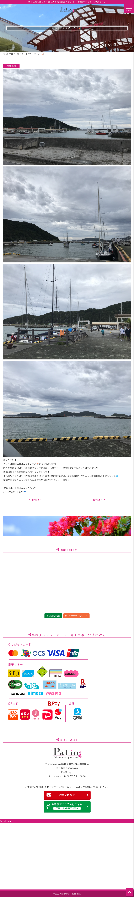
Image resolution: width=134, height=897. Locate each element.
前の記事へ (36, 500)
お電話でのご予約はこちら (68, 806)
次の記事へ (97, 500)
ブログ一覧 (14, 54)
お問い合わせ (68, 795)
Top (5, 54)
